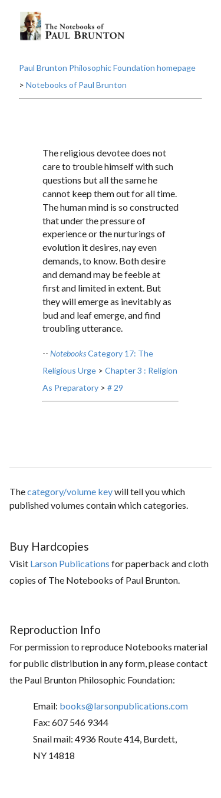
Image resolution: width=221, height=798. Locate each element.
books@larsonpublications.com (124, 705)
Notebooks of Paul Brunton (76, 85)
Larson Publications (70, 563)
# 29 (115, 387)
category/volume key (70, 491)
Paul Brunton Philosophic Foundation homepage (107, 68)
